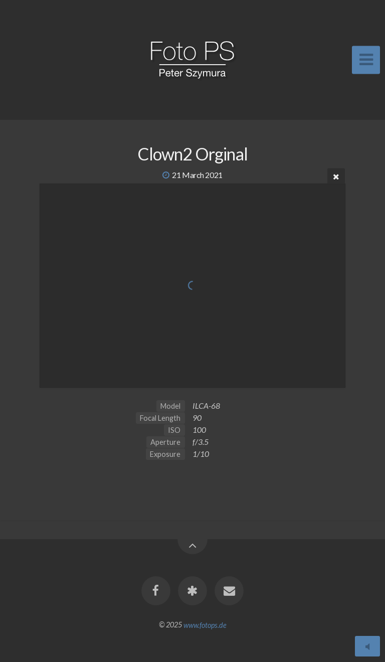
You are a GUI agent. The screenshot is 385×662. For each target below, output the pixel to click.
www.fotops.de (205, 624)
